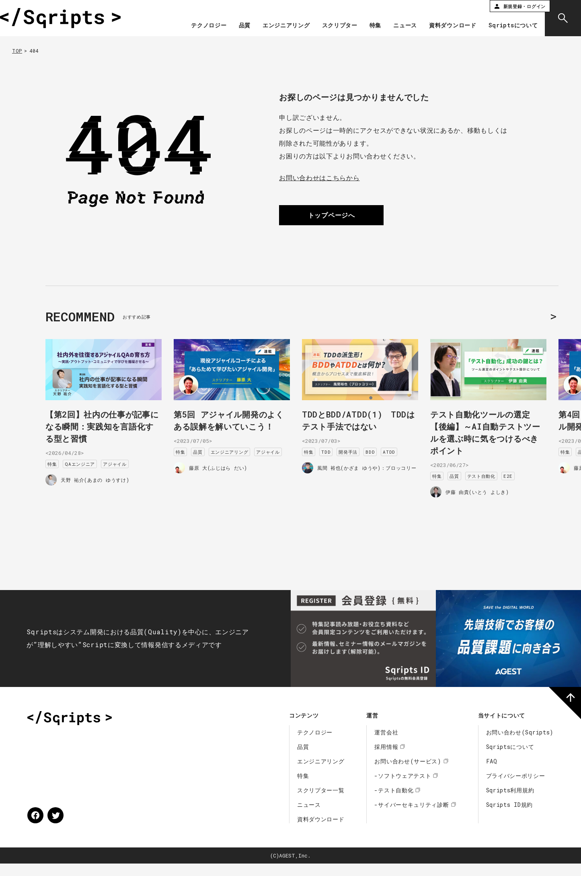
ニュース (400, 26)
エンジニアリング (281, 26)
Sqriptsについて (508, 26)
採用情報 (386, 759)
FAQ (491, 773)
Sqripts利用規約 (510, 802)
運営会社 (386, 745)
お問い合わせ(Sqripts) (520, 745)
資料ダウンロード (448, 26)
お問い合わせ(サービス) (407, 773)
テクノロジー (204, 26)
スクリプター (334, 26)
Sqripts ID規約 (509, 817)
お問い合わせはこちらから (319, 177)
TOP (17, 50)
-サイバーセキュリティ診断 (411, 817)
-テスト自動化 (393, 802)
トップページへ (331, 215)
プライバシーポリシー (515, 788)
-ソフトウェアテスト (402, 788)
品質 (239, 26)
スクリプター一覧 (321, 802)
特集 (370, 26)
